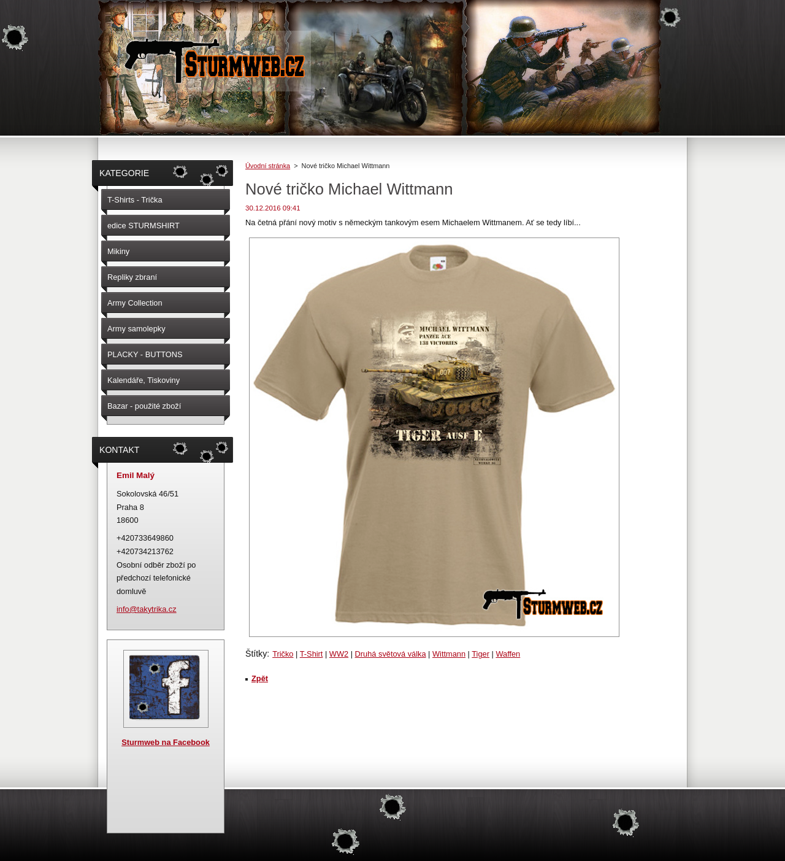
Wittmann (448, 653)
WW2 (338, 653)
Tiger (480, 653)
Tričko (282, 653)
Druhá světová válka (390, 653)
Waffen (508, 653)
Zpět (259, 678)
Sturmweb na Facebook (165, 742)
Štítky (256, 653)
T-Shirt (311, 653)
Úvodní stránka (267, 165)
